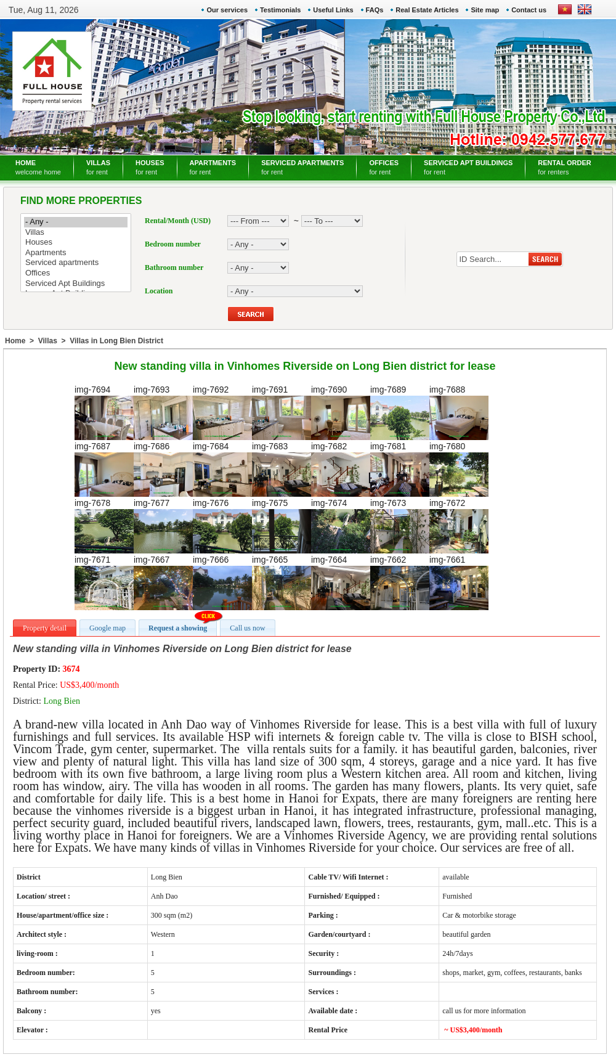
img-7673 (399, 525)
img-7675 (281, 525)
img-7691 (281, 412)
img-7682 (340, 469)
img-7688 (458, 412)
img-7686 (163, 469)
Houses (76, 242)
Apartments (76, 253)
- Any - (76, 222)
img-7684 (222, 469)
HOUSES (150, 167)
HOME (38, 167)
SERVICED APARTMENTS (302, 167)
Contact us (528, 10)
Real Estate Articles (426, 10)
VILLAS (98, 167)
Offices (76, 273)
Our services (227, 10)
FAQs (375, 10)
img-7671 (104, 582)
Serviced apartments (76, 263)
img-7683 (281, 469)
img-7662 (399, 582)
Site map (485, 10)
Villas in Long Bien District (116, 341)
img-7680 (458, 469)
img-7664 (340, 582)
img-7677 (163, 525)
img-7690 (340, 412)
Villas (76, 232)
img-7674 (340, 525)
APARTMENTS (213, 167)
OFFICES (384, 167)
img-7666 (222, 582)
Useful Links (333, 10)
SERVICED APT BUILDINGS (468, 167)
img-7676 (222, 525)
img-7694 (104, 412)
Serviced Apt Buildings (76, 284)
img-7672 (458, 525)
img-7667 (163, 582)
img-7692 (222, 412)
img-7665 (281, 582)
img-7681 (399, 469)
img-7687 (104, 469)
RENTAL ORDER (564, 167)
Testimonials (280, 10)
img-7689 (399, 412)
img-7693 (163, 412)
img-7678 (104, 525)
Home (15, 341)
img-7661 (458, 582)
